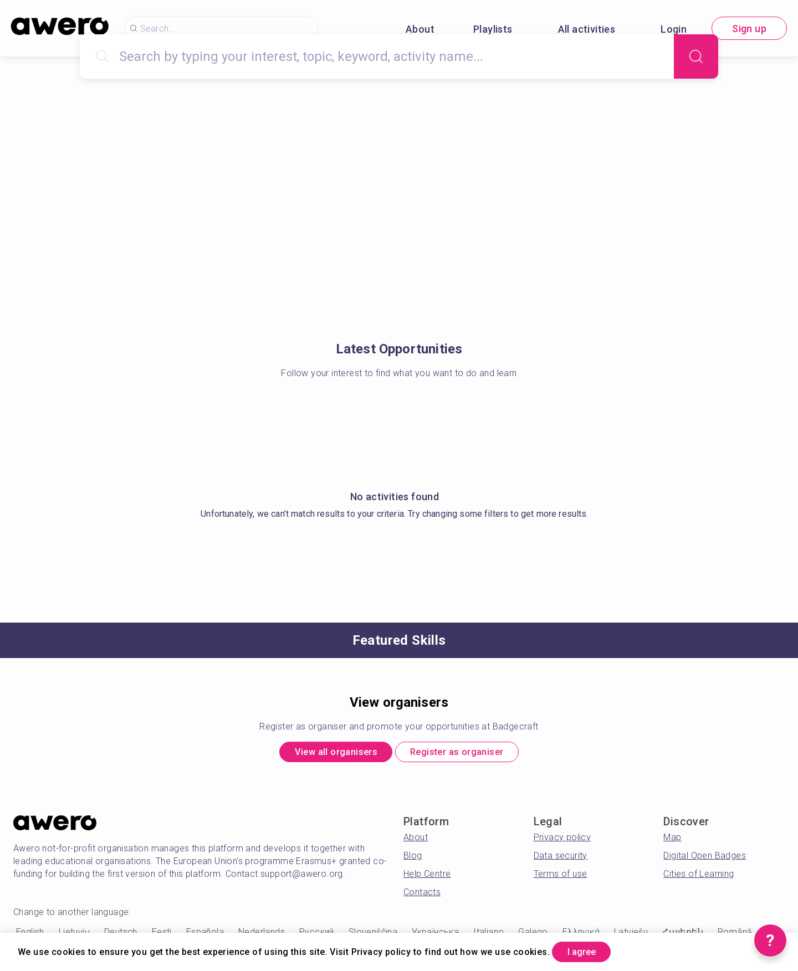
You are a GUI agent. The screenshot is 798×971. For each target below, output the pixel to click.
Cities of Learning (698, 876)
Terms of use (560, 876)
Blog (412, 858)
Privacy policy (562, 840)
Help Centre (427, 876)
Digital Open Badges (704, 858)
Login (674, 29)
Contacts (422, 895)
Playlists (493, 29)
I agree (587, 951)
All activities (587, 29)
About (420, 29)
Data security (560, 858)
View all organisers (327, 753)
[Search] (696, 56)
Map (672, 840)
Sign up (749, 28)
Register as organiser (465, 753)
